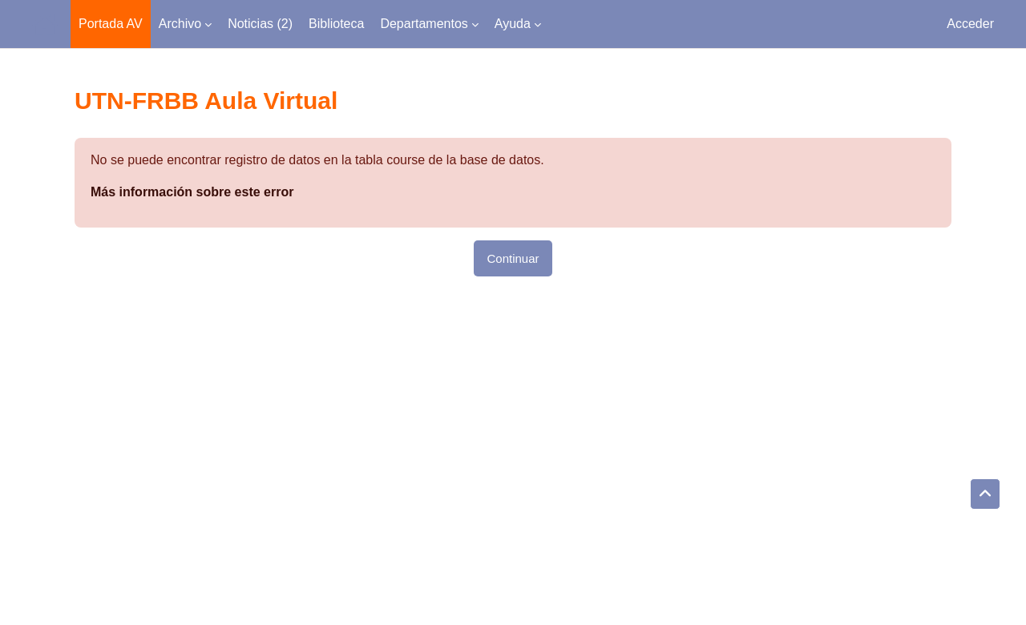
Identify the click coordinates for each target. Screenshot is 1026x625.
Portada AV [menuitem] (111, 23)
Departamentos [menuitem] (423, 23)
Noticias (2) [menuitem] (260, 23)
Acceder (970, 23)
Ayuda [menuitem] (513, 23)
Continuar (513, 258)
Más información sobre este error (192, 192)
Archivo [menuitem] (180, 23)
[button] (985, 494)
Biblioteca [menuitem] (336, 23)
